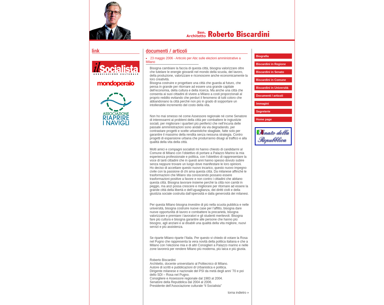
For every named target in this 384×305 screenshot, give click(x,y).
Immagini (262, 103)
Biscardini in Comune (271, 79)
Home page (264, 119)
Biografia (262, 56)
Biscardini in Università (272, 87)
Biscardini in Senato (270, 71)
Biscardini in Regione (271, 64)
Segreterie (263, 111)
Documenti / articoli (269, 95)
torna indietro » (238, 292)
